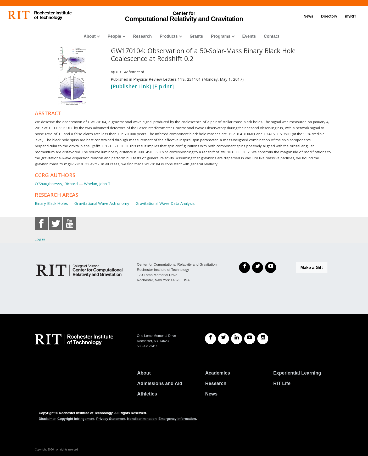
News (308, 16)
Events (249, 36)
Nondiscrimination (142, 419)
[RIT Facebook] (210, 338)
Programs (220, 36)
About (90, 36)
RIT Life (282, 383)
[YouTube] (270, 267)
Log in (40, 239)
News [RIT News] (211, 394)
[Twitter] (257, 267)
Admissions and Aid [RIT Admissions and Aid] (159, 383)
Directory (329, 16)
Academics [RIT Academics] (217, 373)
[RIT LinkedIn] (236, 338)
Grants (196, 36)
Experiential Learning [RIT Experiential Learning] (297, 373)
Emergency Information (177, 419)
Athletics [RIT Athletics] (147, 394)
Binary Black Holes (51, 203)
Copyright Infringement (75, 419)
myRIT (350, 16)
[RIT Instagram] (262, 338)
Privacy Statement (110, 419)
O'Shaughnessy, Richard (56, 183)
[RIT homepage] (40, 15)
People (114, 36)
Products (169, 36)
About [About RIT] (144, 373)
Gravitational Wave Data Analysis (165, 203)
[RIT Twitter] (223, 338)
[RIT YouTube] (249, 338)
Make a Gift (311, 267)
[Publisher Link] (131, 86)
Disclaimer (47, 419)
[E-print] (163, 86)
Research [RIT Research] (215, 383)
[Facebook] (244, 267)
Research (142, 36)
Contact (271, 36)
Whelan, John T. (97, 183)
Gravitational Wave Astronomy (101, 203)
